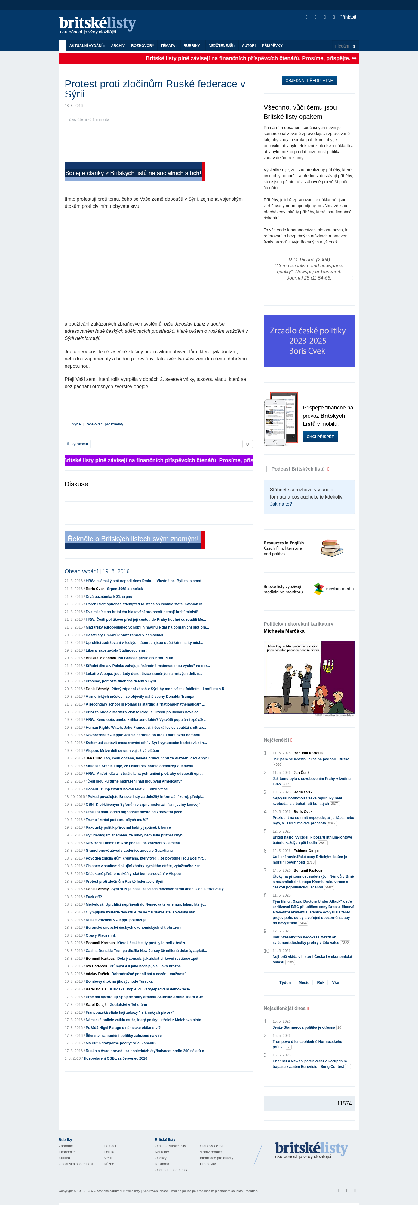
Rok (320, 982)
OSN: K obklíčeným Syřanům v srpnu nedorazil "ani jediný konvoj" (143, 804)
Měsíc (304, 982)
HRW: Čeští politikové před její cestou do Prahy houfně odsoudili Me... (146, 619)
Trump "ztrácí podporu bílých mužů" (117, 820)
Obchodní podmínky (171, 1170)
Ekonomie (67, 1152)
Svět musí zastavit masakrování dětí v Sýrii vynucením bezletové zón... (146, 743)
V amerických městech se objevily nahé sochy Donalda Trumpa (140, 696)
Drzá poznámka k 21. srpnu (109, 597)
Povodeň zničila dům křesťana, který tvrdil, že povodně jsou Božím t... (146, 858)
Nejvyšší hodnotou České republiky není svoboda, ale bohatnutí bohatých (307, 801)
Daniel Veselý (97, 689)
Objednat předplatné (309, 80)
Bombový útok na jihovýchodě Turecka (119, 981)
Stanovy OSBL (212, 1146)
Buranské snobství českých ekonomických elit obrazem (133, 927)
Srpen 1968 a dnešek (125, 589)
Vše (335, 982)
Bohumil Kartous (100, 943)
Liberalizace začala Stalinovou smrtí (116, 650)
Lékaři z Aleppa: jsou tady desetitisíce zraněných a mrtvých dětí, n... (144, 674)
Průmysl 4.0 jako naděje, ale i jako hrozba (145, 966)
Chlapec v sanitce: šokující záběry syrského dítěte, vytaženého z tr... (144, 866)
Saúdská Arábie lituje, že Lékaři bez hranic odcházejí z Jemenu (139, 766)
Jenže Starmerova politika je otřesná (308, 1027)
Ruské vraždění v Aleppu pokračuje (116, 920)
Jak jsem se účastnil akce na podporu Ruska (311, 762)
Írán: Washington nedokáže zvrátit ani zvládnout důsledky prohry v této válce (311, 940)
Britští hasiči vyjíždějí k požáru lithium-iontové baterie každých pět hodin (312, 840)
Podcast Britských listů (295, 468)
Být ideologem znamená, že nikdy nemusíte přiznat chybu (135, 835)
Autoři (249, 46)
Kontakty (162, 1152)
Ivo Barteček (96, 966)
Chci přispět (320, 436)
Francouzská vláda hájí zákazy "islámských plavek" (130, 1012)
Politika (109, 1152)
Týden (285, 982)
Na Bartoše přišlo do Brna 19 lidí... (147, 658)
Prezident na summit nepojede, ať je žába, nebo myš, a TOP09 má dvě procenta (313, 821)
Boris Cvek (95, 589)
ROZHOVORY (142, 46)
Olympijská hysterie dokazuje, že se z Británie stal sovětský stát (140, 912)
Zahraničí (66, 1146)
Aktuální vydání (87, 46)
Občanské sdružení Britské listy (117, 1191)
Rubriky (193, 46)
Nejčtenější (222, 46)
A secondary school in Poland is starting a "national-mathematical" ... (145, 704)
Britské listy (101, 25)
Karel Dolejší (97, 989)
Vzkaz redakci (211, 1152)
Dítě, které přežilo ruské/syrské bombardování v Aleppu (133, 874)
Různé (109, 1164)
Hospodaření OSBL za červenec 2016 (115, 1058)
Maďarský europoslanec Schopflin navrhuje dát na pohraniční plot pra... (147, 627)
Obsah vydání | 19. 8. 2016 (97, 571)
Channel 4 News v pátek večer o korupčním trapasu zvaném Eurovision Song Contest (312, 1064)
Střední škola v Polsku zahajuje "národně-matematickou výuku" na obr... (148, 666)
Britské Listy (312, 1151)
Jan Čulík (94, 758)
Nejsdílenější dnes (285, 1008)
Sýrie (76, 424)
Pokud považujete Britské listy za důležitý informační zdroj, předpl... (146, 797)
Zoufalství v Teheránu (128, 1005)
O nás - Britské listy (170, 1146)
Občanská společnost (76, 1164)
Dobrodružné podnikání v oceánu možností (149, 974)
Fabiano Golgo (306, 851)
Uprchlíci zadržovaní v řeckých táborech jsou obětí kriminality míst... (144, 643)
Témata (169, 46)
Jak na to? (281, 504)
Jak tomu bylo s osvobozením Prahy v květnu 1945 (312, 782)
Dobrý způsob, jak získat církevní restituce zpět (157, 958)
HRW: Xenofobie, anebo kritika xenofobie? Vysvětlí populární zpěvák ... (146, 720)
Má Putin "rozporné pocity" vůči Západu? (121, 1043)
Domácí (110, 1146)
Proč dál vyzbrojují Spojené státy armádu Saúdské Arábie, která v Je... (146, 997)
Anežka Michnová (101, 658)
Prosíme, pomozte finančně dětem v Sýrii (121, 681)
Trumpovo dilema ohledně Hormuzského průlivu (307, 1045)
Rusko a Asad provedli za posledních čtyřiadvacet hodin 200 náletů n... (146, 1051)
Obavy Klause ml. (101, 935)
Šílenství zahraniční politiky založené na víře (124, 1036)
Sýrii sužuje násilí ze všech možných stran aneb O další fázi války (167, 889)
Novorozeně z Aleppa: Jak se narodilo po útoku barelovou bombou (143, 735)
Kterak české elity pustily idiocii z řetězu (151, 943)
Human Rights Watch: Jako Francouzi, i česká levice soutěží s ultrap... (146, 727)
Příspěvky (272, 46)
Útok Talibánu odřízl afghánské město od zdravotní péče (134, 812)
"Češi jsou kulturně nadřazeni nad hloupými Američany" (134, 781)
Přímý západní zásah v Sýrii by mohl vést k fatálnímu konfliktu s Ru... (170, 689)
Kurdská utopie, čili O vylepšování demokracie (150, 989)
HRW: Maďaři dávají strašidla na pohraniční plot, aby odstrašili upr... (144, 773)
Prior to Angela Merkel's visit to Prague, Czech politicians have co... (143, 712)
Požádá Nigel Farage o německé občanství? (123, 1028)
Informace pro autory (216, 1158)
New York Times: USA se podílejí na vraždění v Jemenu (133, 843)
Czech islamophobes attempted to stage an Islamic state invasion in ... (146, 604)
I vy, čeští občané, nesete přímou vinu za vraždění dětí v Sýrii (156, 758)
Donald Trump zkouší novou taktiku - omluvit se (127, 789)
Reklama (162, 1164)
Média (109, 1158)
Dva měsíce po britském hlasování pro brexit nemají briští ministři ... (144, 612)
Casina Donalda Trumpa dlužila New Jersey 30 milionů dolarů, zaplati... (146, 951)
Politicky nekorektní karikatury (298, 627)
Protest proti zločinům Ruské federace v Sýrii (124, 881)
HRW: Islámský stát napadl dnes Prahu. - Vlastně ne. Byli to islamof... (145, 581)
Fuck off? (94, 897)
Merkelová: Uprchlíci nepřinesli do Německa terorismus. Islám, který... (146, 904)
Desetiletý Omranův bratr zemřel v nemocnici (124, 635)
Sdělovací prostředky (105, 424)
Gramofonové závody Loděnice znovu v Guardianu (129, 850)
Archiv (118, 46)
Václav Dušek (97, 974)
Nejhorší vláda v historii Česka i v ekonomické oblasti (312, 960)
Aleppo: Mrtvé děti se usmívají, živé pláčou (122, 751)
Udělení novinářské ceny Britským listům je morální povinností (310, 860)
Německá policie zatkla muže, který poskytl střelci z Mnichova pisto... (145, 1020)
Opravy (161, 1158)
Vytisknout (77, 444)
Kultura (64, 1158)
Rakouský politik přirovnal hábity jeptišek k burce (128, 827)
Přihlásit (344, 17)
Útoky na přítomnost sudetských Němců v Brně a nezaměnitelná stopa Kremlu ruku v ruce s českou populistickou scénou (313, 882)
